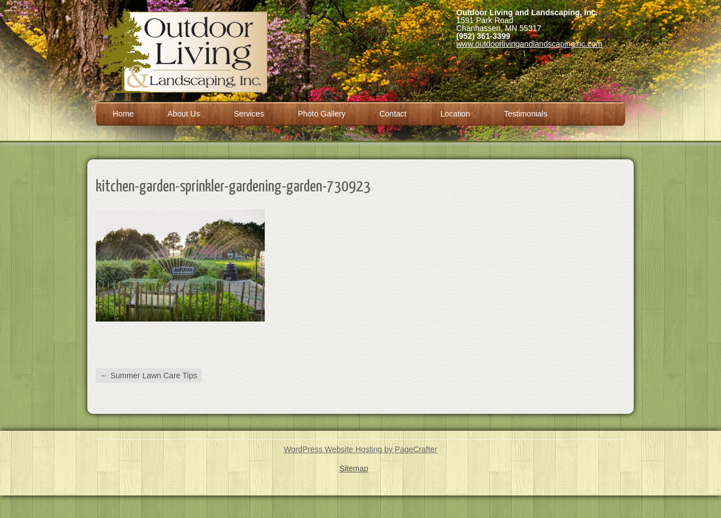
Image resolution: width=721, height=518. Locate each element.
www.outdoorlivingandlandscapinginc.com (529, 43)
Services (249, 113)
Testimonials (526, 113)
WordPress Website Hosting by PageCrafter (361, 449)
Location (455, 113)
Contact (392, 113)
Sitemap (353, 468)
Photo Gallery (322, 113)
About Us (183, 113)
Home (123, 113)
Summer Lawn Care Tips (148, 375)
